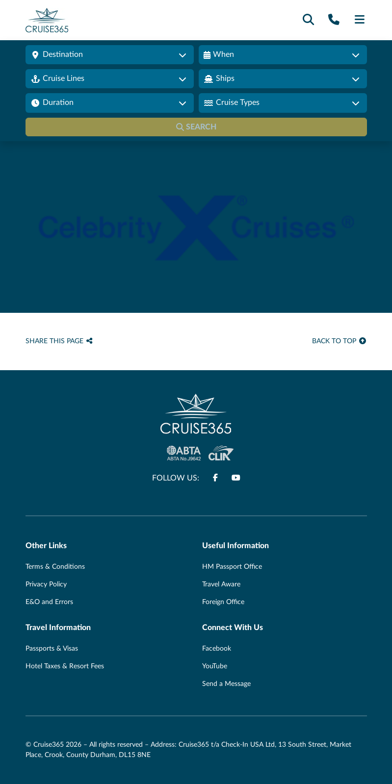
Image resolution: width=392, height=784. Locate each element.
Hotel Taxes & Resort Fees (65, 666)
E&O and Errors (49, 602)
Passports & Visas (52, 648)
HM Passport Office (232, 566)
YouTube (214, 666)
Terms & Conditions (55, 566)
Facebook (216, 648)
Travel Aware (221, 584)
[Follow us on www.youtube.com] (236, 478)
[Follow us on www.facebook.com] (215, 478)
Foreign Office (223, 602)
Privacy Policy (46, 584)
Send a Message (226, 684)
